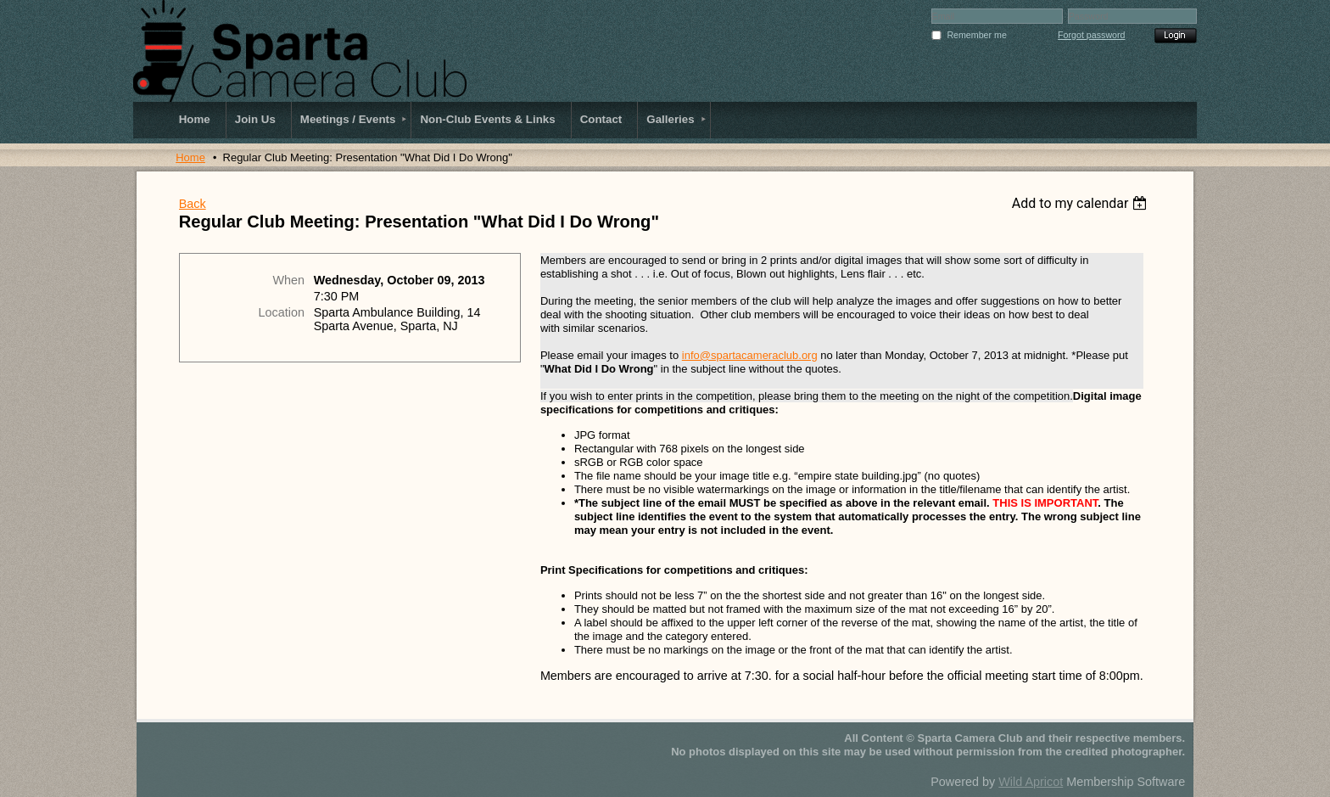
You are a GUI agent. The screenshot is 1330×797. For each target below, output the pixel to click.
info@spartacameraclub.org (750, 355)
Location (282, 312)
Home (190, 157)
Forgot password (1091, 35)
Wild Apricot (1030, 782)
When (288, 280)
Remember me (976, 35)
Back (192, 203)
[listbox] (1082, 203)
